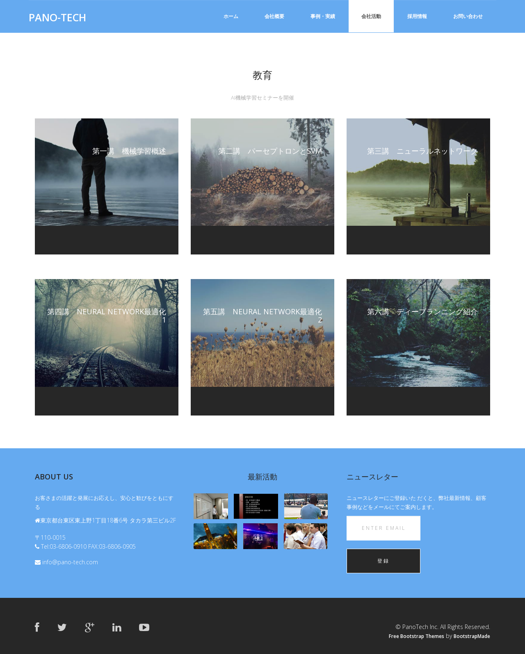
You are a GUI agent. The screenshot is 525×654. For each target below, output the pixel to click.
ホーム (231, 16)
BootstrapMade (472, 636)
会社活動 (371, 16)
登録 (383, 560)
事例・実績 (322, 16)
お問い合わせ (468, 16)
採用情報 (417, 16)
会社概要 (274, 16)
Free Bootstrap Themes (416, 636)
